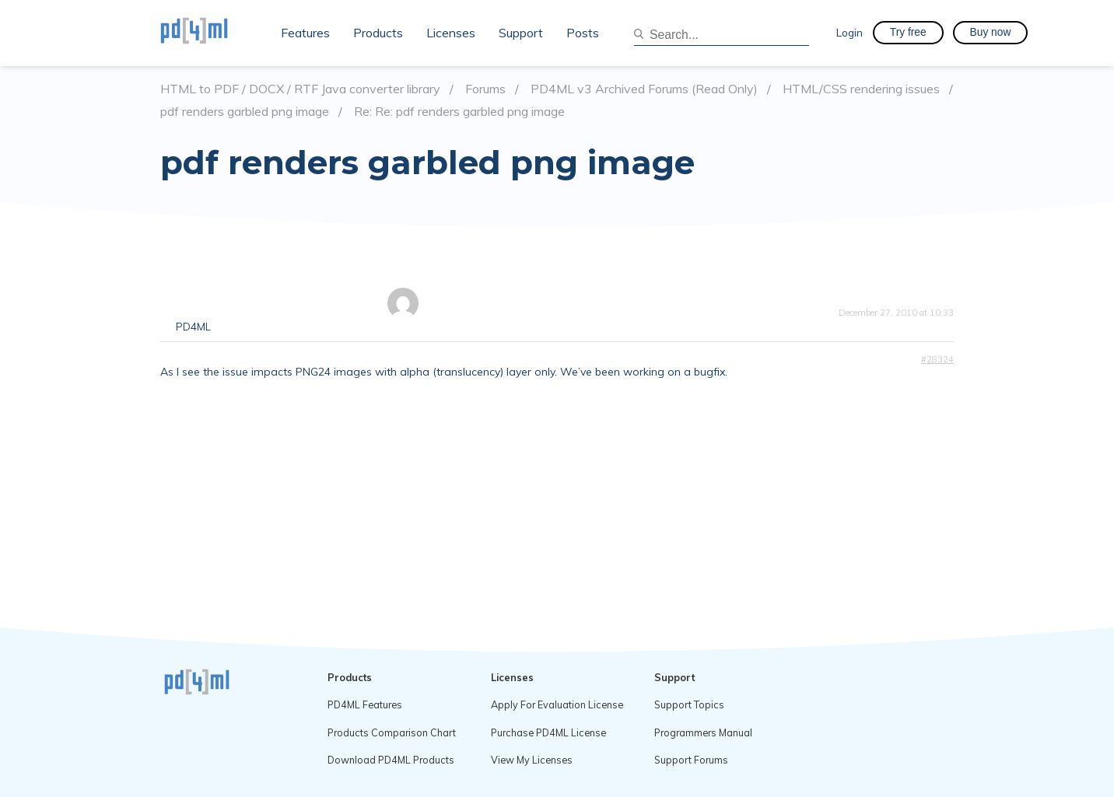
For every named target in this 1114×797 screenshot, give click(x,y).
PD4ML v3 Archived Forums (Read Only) (644, 89)
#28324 (937, 359)
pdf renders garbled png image (244, 111)
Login (849, 32)
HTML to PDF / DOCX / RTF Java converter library (300, 89)
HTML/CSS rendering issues (861, 89)
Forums (485, 89)
